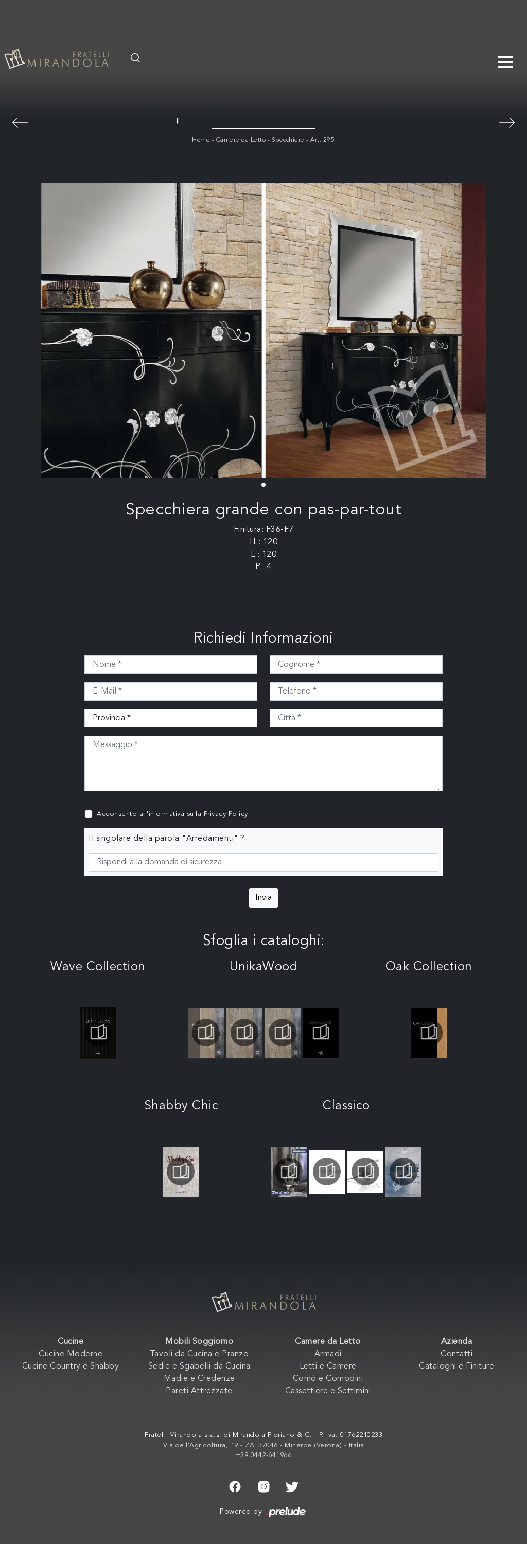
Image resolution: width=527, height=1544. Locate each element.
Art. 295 (322, 140)
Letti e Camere (328, 1366)
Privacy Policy (226, 814)
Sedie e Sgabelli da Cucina (199, 1366)
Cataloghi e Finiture (456, 1366)
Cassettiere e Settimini (328, 1391)
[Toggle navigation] (505, 61)
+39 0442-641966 (264, 1455)
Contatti (456, 1354)
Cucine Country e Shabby (70, 1366)
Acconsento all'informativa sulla (172, 814)
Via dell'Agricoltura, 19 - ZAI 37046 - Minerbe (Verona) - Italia (263, 1445)
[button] (263, 485)
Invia (263, 898)
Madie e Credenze (199, 1379)
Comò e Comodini (328, 1379)
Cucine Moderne (70, 1354)
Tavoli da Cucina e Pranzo (199, 1354)
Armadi (328, 1354)
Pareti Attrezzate (199, 1391)
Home (201, 140)
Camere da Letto (241, 140)
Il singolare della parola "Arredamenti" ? (167, 839)
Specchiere (288, 140)
